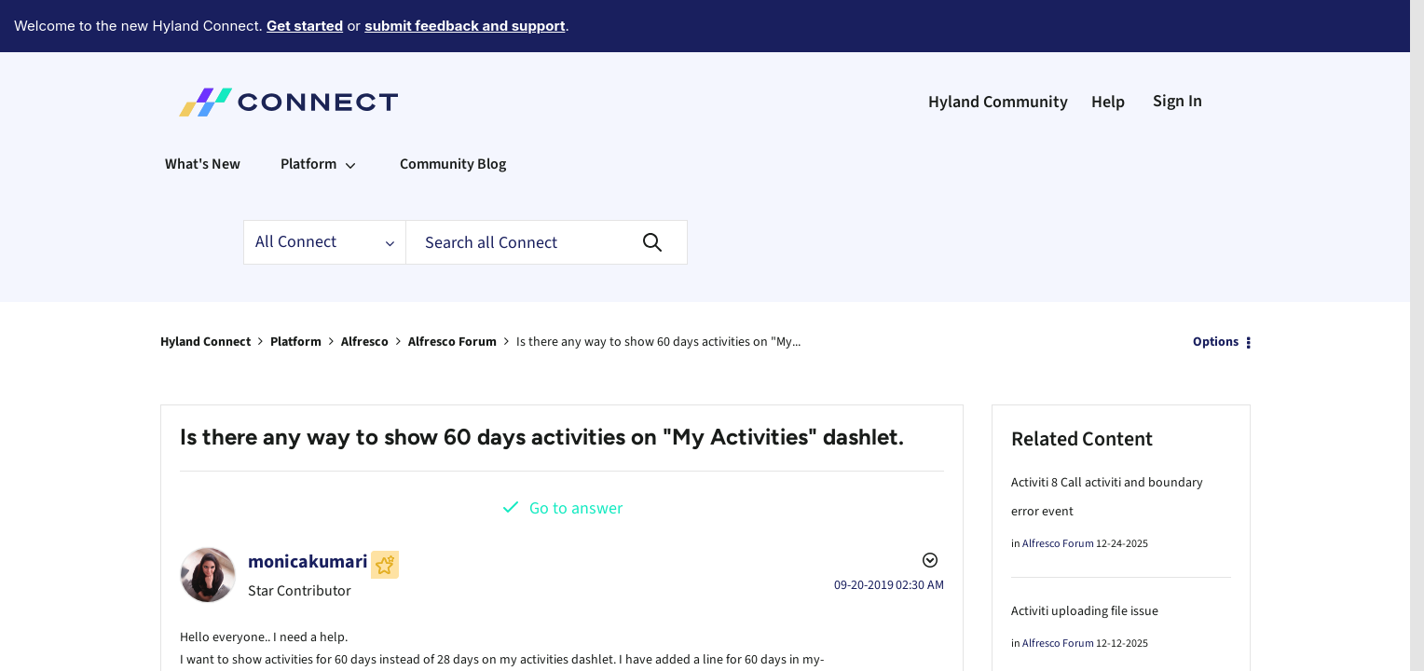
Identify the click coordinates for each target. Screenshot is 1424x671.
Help (1108, 50)
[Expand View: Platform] (350, 113)
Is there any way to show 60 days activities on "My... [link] (658, 290)
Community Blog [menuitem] (453, 113)
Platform (296, 290)
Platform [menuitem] (308, 113)
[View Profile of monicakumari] (308, 511)
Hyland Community (998, 50)
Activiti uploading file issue (1084, 560)
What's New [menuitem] (202, 113)
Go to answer (576, 457)
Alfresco (365, 290)
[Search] (546, 191)
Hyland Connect (205, 290)
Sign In (1177, 50)
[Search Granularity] (324, 191)
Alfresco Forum (452, 290)
